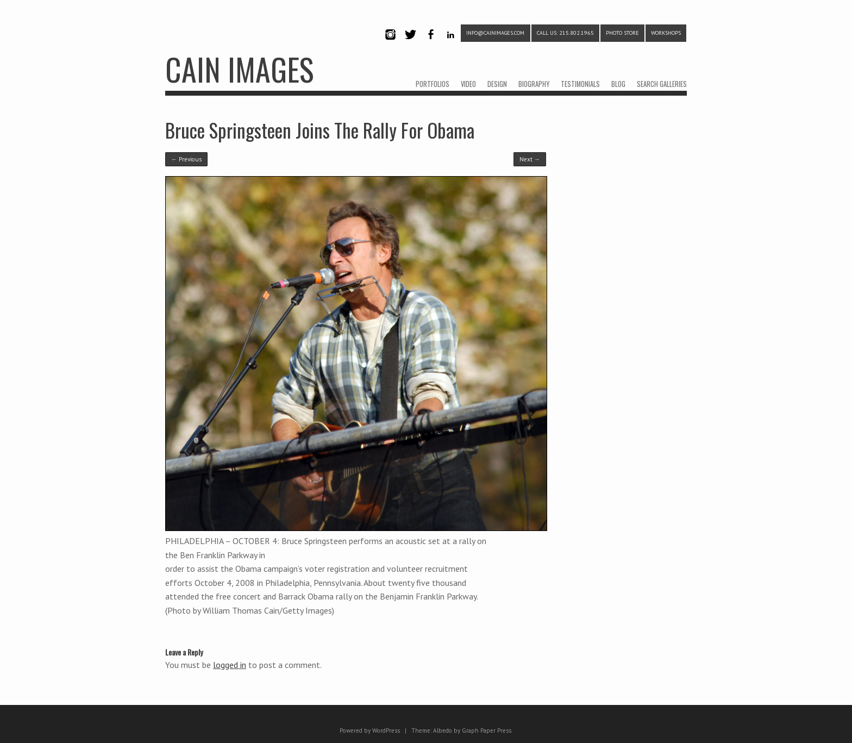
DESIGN (497, 84)
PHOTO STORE (622, 32)
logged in (229, 664)
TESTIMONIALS (580, 84)
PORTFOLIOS (432, 84)
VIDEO (468, 84)
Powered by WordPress (370, 730)
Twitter (410, 43)
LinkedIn (450, 43)
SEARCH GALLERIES (662, 84)
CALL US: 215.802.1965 (565, 32)
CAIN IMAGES (239, 68)
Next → (529, 159)
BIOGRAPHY (533, 84)
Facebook (430, 43)
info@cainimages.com (495, 32)
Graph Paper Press (486, 730)
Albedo (442, 730)
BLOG (618, 84)
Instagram (390, 43)
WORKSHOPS (666, 32)
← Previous (186, 159)
